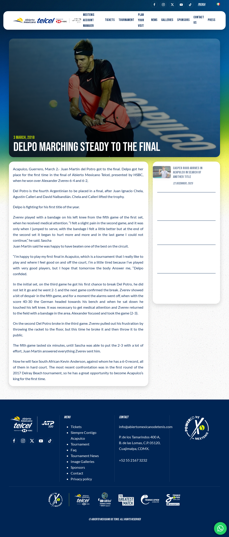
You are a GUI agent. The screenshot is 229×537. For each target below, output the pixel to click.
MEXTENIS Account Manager (88, 20)
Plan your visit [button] (141, 20)
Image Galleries (82, 461)
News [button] (154, 20)
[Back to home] (47, 20)
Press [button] (211, 20)
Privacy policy (81, 479)
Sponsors (183, 20)
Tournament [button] (126, 20)
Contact (77, 473)
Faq (73, 450)
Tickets (76, 427)
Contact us (198, 20)
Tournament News (85, 456)
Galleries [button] (167, 20)
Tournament (80, 444)
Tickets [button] (110, 20)
